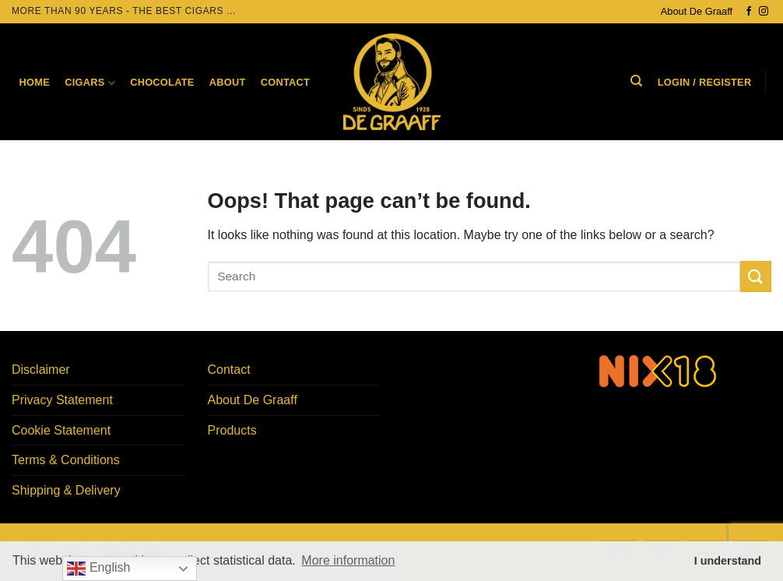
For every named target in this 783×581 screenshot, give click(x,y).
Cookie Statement (61, 430)
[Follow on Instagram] (763, 11)
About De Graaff (696, 11)
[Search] (637, 81)
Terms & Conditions (66, 460)
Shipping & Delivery (66, 490)
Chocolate (162, 82)
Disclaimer (41, 369)
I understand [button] (727, 561)
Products (232, 430)
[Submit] (755, 276)
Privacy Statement (62, 400)
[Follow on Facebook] (748, 11)
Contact (285, 82)
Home (34, 82)
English (98, 568)
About (227, 82)
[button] (704, 82)
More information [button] (348, 560)
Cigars (90, 83)
